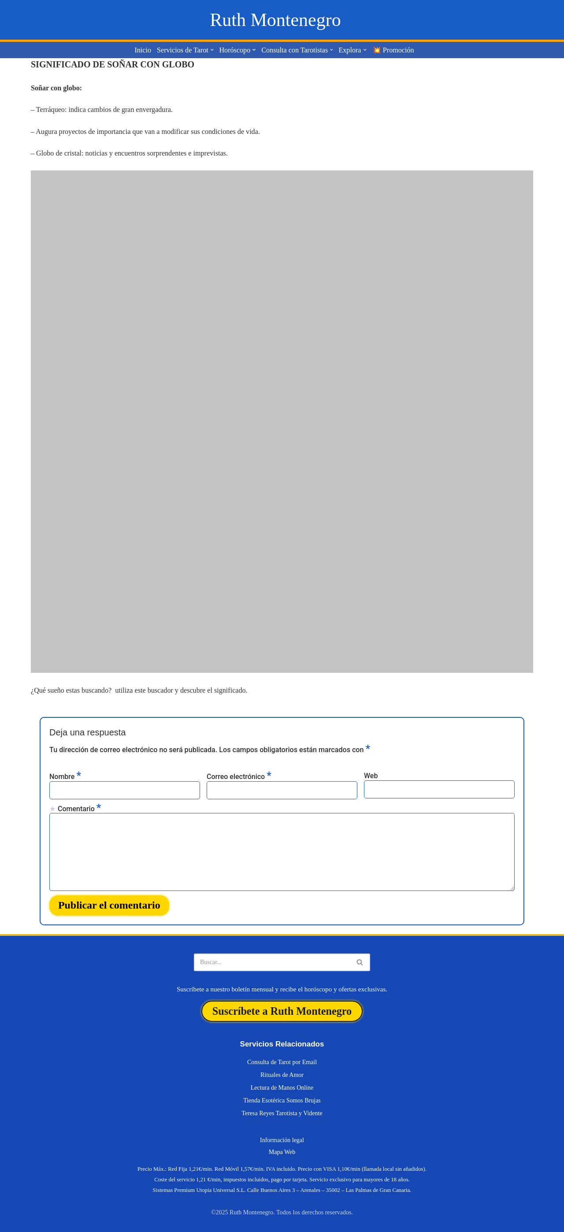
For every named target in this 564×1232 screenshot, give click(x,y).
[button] (212, 50)
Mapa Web (282, 1150)
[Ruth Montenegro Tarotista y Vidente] (275, 20)
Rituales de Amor (282, 1072)
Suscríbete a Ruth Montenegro (282, 1009)
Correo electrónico (239, 775)
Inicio (144, 50)
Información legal (282, 1138)
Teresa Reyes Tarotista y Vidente (281, 1111)
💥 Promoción (392, 50)
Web (371, 775)
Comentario (79, 808)
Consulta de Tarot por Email (282, 1060)
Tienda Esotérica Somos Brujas (282, 1098)
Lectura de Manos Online (282, 1085)
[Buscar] (272, 960)
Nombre (65, 775)
